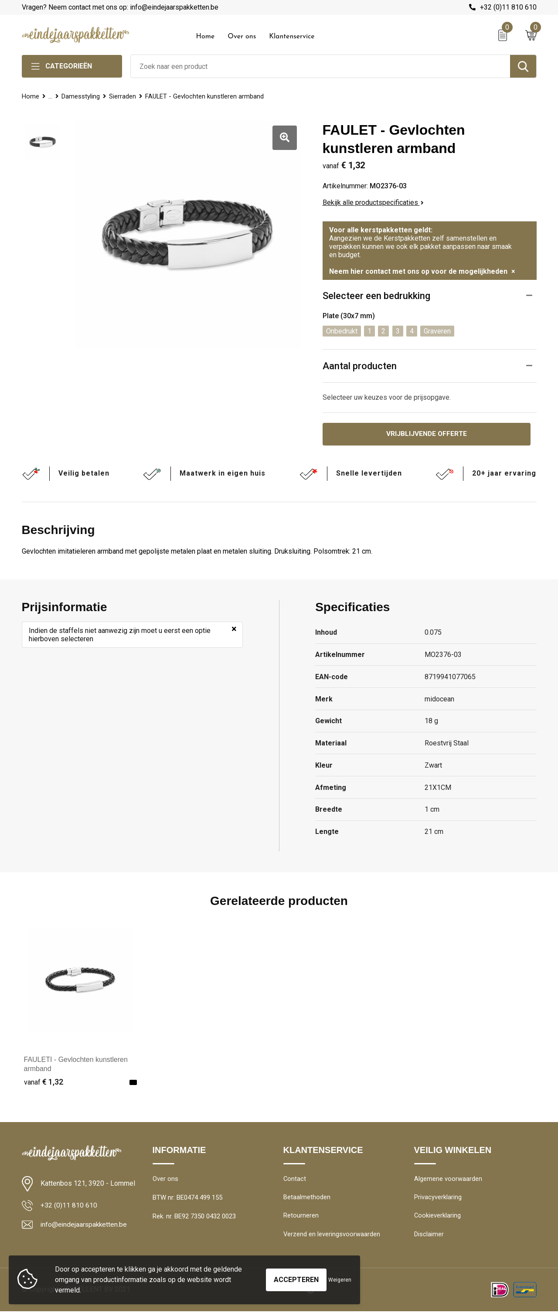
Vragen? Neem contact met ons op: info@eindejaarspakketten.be (120, 7)
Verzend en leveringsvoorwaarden (332, 1236)
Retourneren (301, 1217)
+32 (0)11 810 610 (508, 7)
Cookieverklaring (437, 1217)
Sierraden (123, 96)
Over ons (242, 36)
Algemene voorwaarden (448, 1180)
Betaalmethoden (306, 1198)
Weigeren (339, 1280)
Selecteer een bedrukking (376, 295)
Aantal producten (360, 366)
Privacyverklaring (438, 1198)
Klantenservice (292, 36)
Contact (294, 1180)
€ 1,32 (43, 1082)
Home (205, 36)
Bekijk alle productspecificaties (373, 202)
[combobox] (320, 66)
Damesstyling (81, 96)
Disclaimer (429, 1236)
